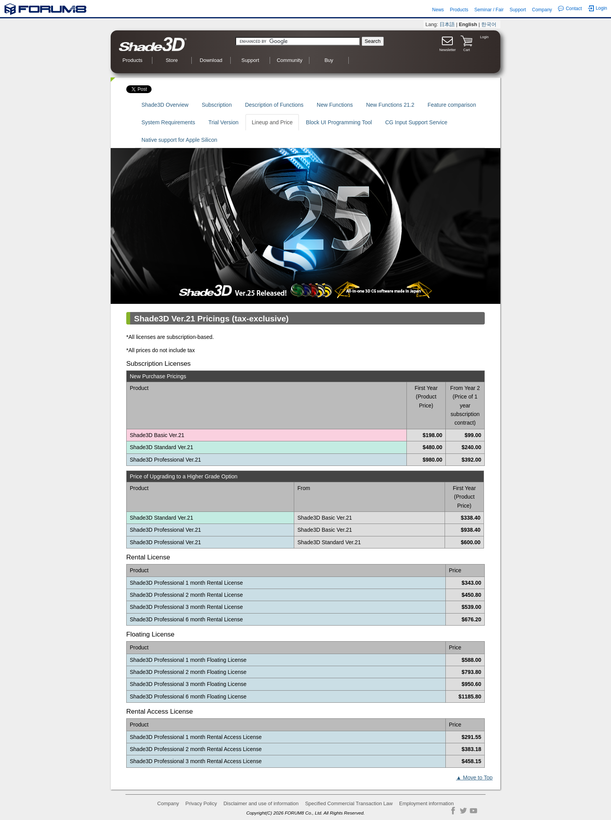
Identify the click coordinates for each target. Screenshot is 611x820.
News (438, 9)
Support (518, 9)
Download (211, 60)
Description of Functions (274, 105)
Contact (570, 8)
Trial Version (223, 122)
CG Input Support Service (416, 122)
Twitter (463, 811)
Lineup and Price (272, 122)
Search (373, 41)
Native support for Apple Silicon (179, 140)
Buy (329, 60)
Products (459, 9)
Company (542, 9)
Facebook (453, 811)
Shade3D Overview (165, 105)
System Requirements (168, 122)
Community (289, 60)
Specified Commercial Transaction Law (349, 803)
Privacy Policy (201, 803)
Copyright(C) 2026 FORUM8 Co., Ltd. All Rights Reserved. (305, 812)
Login (597, 8)
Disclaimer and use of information (260, 803)
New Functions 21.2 (390, 105)
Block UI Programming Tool (339, 122)
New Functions (335, 105)
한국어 (488, 24)
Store (172, 60)
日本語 (447, 24)
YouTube (473, 811)
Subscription (217, 105)
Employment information (426, 803)
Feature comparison (451, 105)
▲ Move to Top (474, 777)
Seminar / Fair (488, 9)
